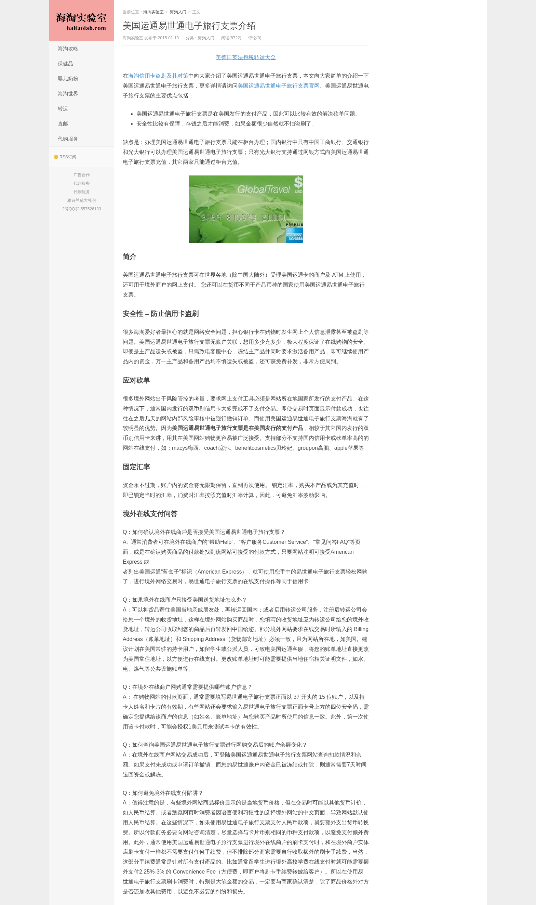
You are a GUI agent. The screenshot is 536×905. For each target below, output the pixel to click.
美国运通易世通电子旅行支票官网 (279, 86)
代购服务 (68, 139)
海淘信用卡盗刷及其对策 (158, 76)
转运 (63, 109)
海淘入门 (178, 12)
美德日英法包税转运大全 (246, 57)
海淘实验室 (81, 20)
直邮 (63, 124)
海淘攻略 (68, 48)
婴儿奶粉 (68, 78)
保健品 (65, 63)
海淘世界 (68, 93)
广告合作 (81, 174)
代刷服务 (81, 191)
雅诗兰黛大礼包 (81, 200)
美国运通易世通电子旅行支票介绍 (189, 26)
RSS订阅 (65, 157)
